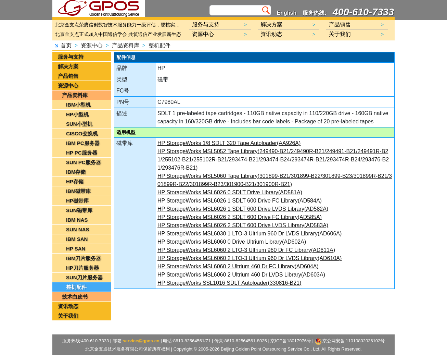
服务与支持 (71, 57)
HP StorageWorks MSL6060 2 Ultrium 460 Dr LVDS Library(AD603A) (241, 275)
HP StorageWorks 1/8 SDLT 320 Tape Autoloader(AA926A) (229, 143)
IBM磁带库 (78, 191)
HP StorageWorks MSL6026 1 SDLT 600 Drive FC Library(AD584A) (239, 201)
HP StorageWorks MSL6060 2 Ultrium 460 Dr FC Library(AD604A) (238, 266)
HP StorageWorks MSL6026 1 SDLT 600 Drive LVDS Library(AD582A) (242, 209)
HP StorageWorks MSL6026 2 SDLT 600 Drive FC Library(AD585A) (239, 217)
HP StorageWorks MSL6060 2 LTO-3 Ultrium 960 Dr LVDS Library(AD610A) (249, 258)
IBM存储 (76, 172)
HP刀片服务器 (82, 268)
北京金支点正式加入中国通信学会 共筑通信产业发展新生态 (118, 34)
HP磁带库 (77, 201)
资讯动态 (68, 306)
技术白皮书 (75, 296)
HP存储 (75, 181)
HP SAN (75, 249)
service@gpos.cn (141, 341)
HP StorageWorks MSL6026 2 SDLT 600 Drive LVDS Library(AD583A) (242, 225)
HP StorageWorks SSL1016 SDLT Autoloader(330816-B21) (229, 283)
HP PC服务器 (81, 153)
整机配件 (159, 45)
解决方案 (68, 66)
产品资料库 (125, 45)
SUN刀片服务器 (84, 277)
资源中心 (92, 45)
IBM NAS (77, 220)
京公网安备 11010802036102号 (350, 341)
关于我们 (68, 316)
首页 (66, 45)
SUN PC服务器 (83, 162)
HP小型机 (77, 114)
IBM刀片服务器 (83, 258)
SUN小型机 (79, 124)
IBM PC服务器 (83, 143)
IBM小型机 (78, 105)
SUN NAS (77, 229)
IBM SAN (77, 239)
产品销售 (68, 76)
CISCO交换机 (82, 133)
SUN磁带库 (79, 210)
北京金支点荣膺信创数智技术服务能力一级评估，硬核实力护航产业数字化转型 (119, 24)
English (287, 13)
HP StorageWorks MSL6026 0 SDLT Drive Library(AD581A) (229, 192)
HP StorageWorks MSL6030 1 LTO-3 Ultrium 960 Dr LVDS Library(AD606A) (249, 233)
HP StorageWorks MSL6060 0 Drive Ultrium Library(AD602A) (231, 242)
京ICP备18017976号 (290, 341)
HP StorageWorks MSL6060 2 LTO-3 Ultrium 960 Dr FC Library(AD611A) (246, 250)
